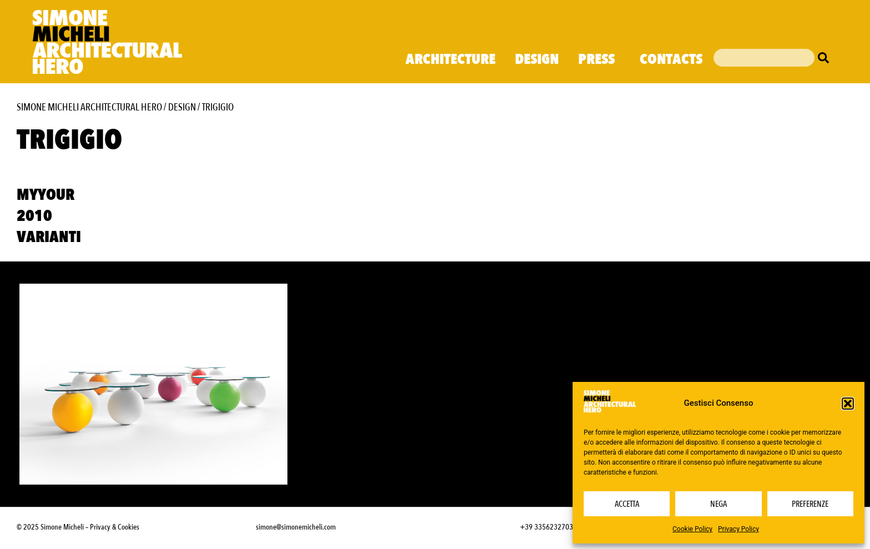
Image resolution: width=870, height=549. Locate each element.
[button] (847, 403)
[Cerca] (826, 58)
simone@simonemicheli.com (296, 527)
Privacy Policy (738, 529)
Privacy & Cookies (114, 527)
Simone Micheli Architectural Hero (89, 107)
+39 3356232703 (546, 527)
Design (537, 59)
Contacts (671, 59)
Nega (718, 504)
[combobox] (764, 58)
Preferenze (810, 504)
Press (599, 59)
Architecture (450, 59)
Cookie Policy (692, 529)
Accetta (627, 504)
